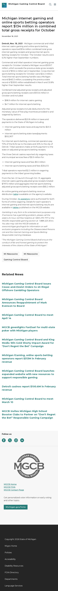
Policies (8, 552)
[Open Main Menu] (55, 4)
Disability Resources (14, 566)
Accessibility (10, 559)
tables (16, 207)
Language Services (13, 586)
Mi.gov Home (11, 546)
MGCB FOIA (9, 487)
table (15, 194)
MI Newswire (11, 254)
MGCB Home (10, 484)
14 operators (24, 199)
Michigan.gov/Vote (16, 507)
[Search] (50, 4)
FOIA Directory (12, 572)
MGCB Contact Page (14, 490)
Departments (11, 579)
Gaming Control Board (16, 260)
